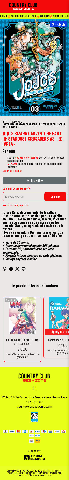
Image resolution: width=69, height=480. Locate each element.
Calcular (55, 196)
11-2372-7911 (34, 402)
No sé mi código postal (16, 205)
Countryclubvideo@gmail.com (34, 406)
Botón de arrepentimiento (40, 475)
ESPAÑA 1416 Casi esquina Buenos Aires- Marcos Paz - (34, 397)
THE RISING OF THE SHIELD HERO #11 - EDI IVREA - (22, 341)
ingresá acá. (23, 475)
